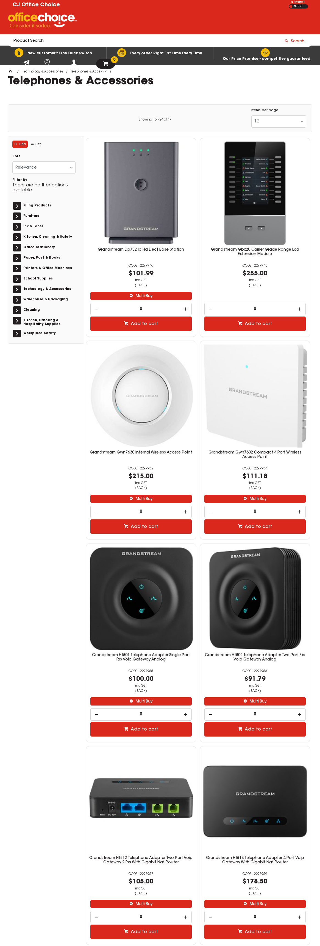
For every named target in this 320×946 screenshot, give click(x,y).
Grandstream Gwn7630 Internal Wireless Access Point (274, 212)
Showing (155, 119)
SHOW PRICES (298, 2)
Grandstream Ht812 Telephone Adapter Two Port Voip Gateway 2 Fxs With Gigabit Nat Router (122, 543)
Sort (16, 156)
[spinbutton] (122, 269)
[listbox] (278, 121)
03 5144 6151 (240, 866)
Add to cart (125, 284)
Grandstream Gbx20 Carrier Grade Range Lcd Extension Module (198, 214)
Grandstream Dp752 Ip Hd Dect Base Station (122, 212)
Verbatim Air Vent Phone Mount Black (122, 706)
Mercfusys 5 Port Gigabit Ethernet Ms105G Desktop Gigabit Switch (273, 706)
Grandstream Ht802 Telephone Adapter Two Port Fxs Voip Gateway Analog (274, 379)
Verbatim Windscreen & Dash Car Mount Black (198, 706)
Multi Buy (124, 256)
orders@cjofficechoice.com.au (257, 871)
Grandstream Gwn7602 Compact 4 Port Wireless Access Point (122, 377)
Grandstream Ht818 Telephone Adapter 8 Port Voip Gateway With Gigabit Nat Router (274, 543)
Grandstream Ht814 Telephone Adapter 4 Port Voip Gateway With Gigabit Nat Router (197, 543)
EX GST (290, 6)
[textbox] (128, 21)
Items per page (264, 110)
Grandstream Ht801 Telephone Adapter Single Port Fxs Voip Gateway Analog (197, 379)
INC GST (298, 6)
